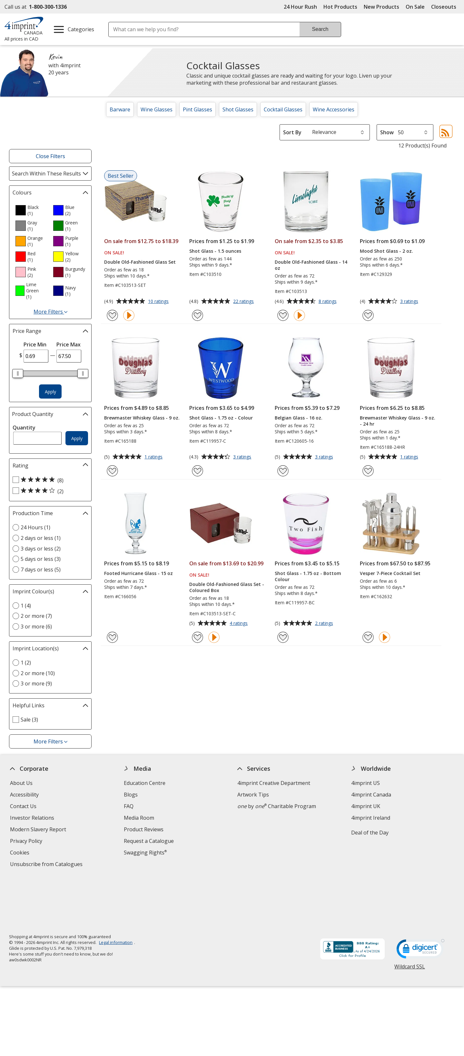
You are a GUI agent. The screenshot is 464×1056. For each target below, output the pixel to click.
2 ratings (325, 623)
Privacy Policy (27, 841)
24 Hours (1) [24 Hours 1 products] (35, 527)
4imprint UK (365, 806)
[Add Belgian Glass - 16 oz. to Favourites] (283, 470)
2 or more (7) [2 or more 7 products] (36, 616)
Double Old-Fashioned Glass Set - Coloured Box (226, 587)
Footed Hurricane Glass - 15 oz (138, 573)
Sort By (292, 132)
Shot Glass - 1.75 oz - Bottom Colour (308, 576)
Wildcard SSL (409, 918)
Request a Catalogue (149, 840)
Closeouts (443, 6)
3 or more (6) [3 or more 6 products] (36, 626)
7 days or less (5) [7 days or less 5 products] (41, 569)
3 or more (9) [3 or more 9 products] (36, 683)
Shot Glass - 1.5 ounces (215, 251)
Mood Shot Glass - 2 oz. (386, 251)
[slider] (18, 373)
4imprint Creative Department (274, 783)
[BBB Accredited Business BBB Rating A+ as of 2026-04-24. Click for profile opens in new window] (352, 899)
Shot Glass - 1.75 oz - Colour (221, 418)
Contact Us (23, 806)
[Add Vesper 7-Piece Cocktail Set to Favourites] (368, 637)
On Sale (415, 6)
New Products (381, 6)
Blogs (131, 794)
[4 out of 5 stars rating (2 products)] (49, 491)
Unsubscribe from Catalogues (47, 865)
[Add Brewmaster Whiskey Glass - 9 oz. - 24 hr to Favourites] (368, 470)
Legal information (116, 891)
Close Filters (50, 156)
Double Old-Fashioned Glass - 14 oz (311, 265)
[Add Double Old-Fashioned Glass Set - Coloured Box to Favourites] (197, 637)
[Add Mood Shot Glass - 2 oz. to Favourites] (368, 315)
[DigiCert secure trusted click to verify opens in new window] (420, 900)
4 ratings (239, 623)
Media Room (139, 817)
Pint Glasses (197, 109)
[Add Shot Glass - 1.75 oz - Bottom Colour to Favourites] (283, 637)
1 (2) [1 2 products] (26, 662)
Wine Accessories (333, 109)
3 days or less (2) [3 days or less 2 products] (41, 548)
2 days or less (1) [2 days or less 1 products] (41, 538)
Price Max (68, 344)
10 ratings (159, 301)
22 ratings (244, 301)
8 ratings (328, 301)
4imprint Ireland (370, 817)
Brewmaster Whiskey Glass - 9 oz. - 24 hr (397, 421)
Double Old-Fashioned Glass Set (140, 262)
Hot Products (340, 6)
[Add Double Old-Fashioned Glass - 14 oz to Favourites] (283, 315)
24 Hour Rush (300, 6)
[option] (32, 210)
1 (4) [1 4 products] (26, 605)
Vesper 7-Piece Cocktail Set (390, 573)
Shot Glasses (237, 109)
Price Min (35, 344)
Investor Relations (33, 818)
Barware (120, 109)
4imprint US (365, 783)
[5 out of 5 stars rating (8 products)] (49, 480)
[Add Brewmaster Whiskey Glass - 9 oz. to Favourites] (112, 470)
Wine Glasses (157, 109)
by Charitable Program (277, 806)
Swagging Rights (145, 852)
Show (387, 132)
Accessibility (24, 794)
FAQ (128, 806)
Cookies (20, 853)
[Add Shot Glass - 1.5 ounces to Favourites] (197, 315)
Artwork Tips (253, 794)
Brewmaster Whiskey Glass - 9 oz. (142, 418)
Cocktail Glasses (283, 109)
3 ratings (410, 301)
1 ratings (154, 457)
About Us (21, 783)
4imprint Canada (371, 794)
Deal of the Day (370, 832)
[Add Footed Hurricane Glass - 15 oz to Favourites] (112, 637)
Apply (50, 392)
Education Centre (144, 783)
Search (320, 29)
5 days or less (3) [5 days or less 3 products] (41, 559)
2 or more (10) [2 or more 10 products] (38, 673)
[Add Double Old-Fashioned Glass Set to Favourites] (112, 315)
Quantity (24, 427)
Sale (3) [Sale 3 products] (29, 719)
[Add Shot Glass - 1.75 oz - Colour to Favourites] (197, 470)
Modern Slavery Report (39, 830)
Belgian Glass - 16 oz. (298, 418)
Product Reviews (143, 829)
